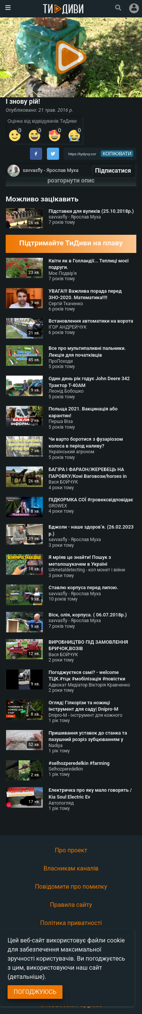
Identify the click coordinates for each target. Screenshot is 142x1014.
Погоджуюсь (35, 991)
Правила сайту (71, 904)
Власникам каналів (71, 868)
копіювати (117, 153)
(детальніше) (26, 976)
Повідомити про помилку (71, 886)
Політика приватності (71, 923)
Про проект (71, 850)
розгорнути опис (71, 180)
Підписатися (113, 170)
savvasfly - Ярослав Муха (50, 170)
